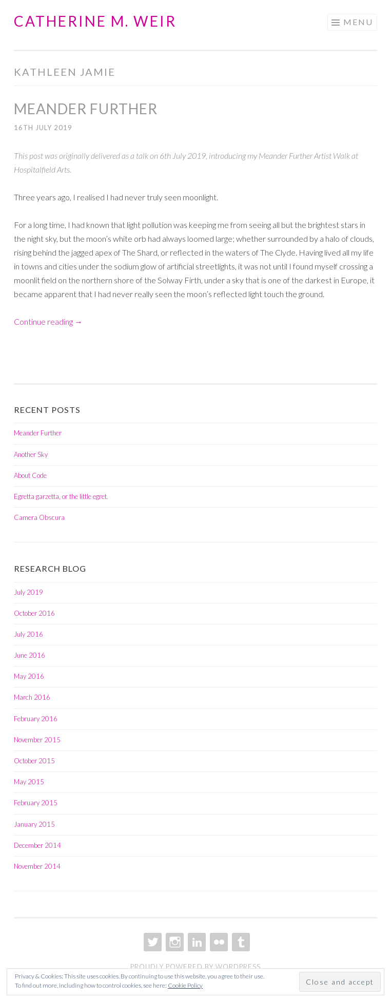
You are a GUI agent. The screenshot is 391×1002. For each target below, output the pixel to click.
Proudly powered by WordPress (195, 967)
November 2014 (37, 866)
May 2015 (29, 782)
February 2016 (35, 719)
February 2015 (35, 803)
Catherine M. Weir (95, 21)
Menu (358, 22)
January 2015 (34, 824)
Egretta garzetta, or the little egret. (61, 496)
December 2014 (37, 845)
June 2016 (29, 655)
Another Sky (31, 454)
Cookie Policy (185, 985)
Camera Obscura (39, 517)
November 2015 (37, 740)
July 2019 (28, 592)
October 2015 (34, 761)
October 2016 (34, 613)
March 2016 (32, 697)
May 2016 (29, 676)
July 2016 (28, 634)
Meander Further (86, 108)
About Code (30, 475)
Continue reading (48, 321)
